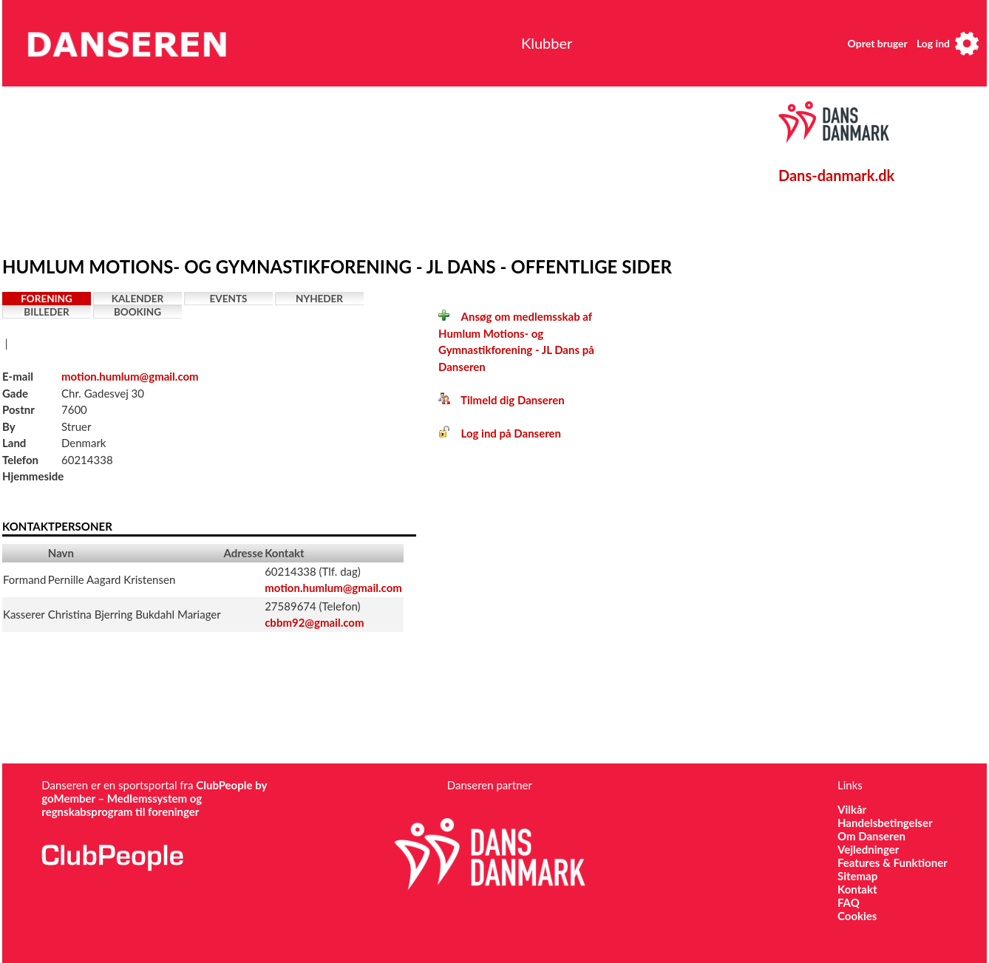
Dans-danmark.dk (836, 175)
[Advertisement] (346, 167)
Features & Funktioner (892, 862)
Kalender (138, 298)
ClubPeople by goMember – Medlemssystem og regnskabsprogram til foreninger (154, 798)
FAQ (848, 902)
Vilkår (851, 809)
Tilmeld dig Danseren (501, 399)
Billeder (46, 312)
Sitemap (857, 875)
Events (229, 298)
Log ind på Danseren (499, 433)
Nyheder (319, 298)
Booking (137, 312)
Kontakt (857, 889)
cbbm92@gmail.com (314, 622)
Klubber (546, 43)
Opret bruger (878, 43)
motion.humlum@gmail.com (130, 376)
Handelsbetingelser (885, 822)
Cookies (857, 915)
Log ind (933, 43)
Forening (46, 298)
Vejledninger (868, 849)
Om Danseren (871, 836)
